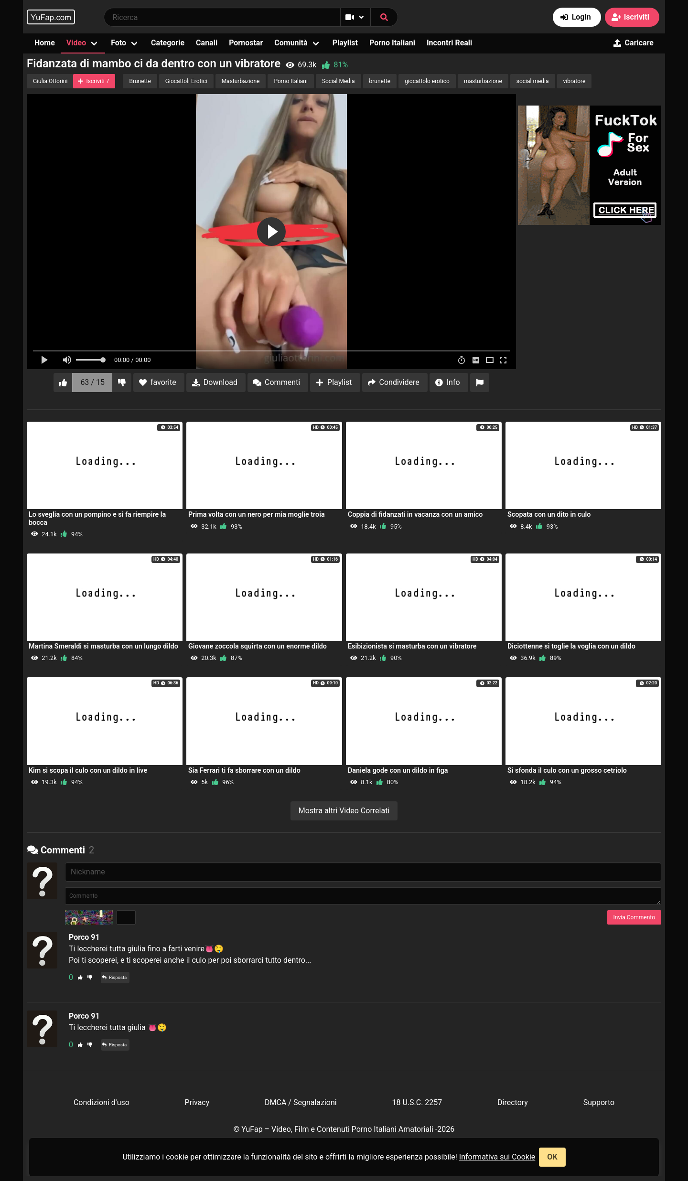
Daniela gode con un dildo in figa (398, 770)
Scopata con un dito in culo (549, 515)
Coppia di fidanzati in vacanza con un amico (415, 515)
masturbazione (483, 81)
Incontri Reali (449, 42)
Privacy (197, 1102)
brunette (380, 81)
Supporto (598, 1102)
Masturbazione (241, 81)
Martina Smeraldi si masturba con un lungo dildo (103, 646)
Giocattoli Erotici (186, 81)
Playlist (345, 42)
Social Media (338, 81)
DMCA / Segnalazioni (301, 1102)
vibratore (574, 81)
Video (76, 42)
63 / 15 (92, 382)
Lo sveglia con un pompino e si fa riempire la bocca (97, 518)
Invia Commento (634, 917)
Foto (118, 42)
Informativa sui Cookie (497, 1156)
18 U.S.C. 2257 (417, 1102)
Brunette (139, 81)
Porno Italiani (392, 42)
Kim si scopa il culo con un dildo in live (88, 770)
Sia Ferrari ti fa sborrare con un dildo (244, 770)
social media (532, 81)
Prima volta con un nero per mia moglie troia (256, 515)
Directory (512, 1102)
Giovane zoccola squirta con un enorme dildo (257, 646)
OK (552, 1156)
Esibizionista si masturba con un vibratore (412, 646)
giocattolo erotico (427, 81)
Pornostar (246, 42)
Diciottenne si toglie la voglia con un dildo (571, 646)
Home (44, 42)
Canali (206, 42)
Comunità (291, 42)
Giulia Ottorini (50, 81)
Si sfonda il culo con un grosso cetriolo (567, 770)
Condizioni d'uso (101, 1102)
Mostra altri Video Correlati (344, 810)
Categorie (167, 42)
